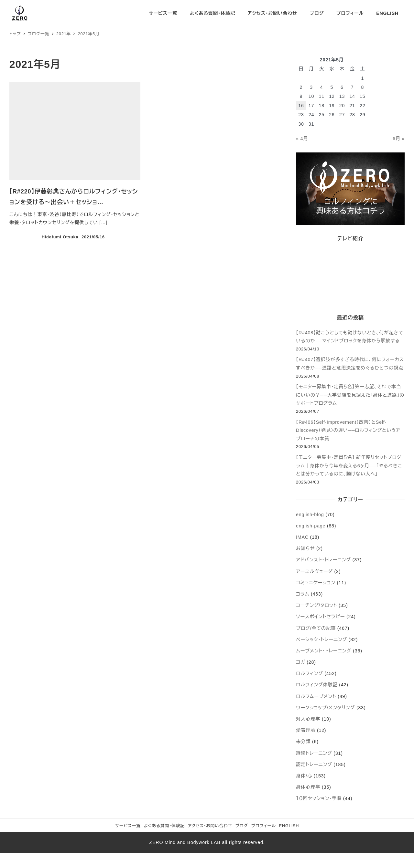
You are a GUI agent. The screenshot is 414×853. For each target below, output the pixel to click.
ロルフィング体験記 (317, 684)
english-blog (310, 514)
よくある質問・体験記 (164, 825)
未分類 (303, 741)
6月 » (399, 138)
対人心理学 (308, 719)
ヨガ (300, 662)
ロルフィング (309, 673)
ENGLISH (289, 825)
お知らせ (305, 548)
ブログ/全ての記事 (316, 628)
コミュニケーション (315, 582)
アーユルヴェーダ (314, 571)
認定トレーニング (314, 764)
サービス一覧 (128, 825)
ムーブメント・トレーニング (323, 650)
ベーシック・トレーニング (321, 639)
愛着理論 (305, 730)
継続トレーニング (314, 753)
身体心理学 (308, 787)
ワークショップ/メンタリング (325, 707)
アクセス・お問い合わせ (210, 825)
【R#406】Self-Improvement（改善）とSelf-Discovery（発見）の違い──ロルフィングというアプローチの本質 (348, 430)
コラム (302, 594)
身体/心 (304, 775)
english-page (310, 525)
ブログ (241, 825)
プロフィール (263, 825)
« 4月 (302, 138)
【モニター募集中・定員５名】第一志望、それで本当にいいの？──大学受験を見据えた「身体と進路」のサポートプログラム (350, 395)
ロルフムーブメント (316, 696)
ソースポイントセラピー (320, 616)
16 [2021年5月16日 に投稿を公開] (301, 105)
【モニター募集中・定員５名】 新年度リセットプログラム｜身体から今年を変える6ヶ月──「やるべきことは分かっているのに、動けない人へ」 (349, 465)
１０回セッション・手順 (319, 798)
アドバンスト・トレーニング (323, 559)
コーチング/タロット (316, 605)
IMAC (302, 537)
